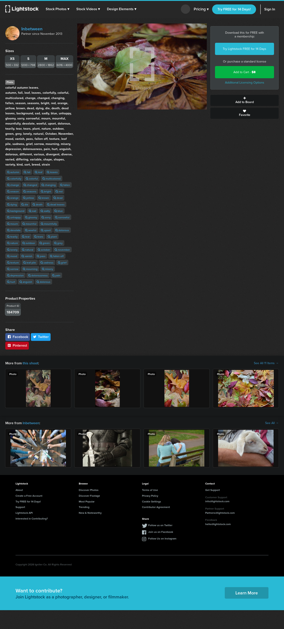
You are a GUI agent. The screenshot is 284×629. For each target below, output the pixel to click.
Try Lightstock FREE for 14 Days (244, 49)
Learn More (246, 593)
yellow (28, 198)
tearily (12, 236)
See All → (272, 423)
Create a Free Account (29, 496)
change (13, 185)
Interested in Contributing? (32, 518)
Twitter (41, 336)
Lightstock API (24, 513)
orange (13, 198)
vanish (27, 256)
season (13, 191)
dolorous (62, 230)
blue (58, 211)
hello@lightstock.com (218, 524)
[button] (57, 9)
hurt (11, 282)
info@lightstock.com (217, 501)
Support (20, 507)
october (44, 250)
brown (43, 198)
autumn (13, 172)
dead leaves (56, 204)
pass (41, 256)
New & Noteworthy (90, 513)
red (59, 191)
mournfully (49, 224)
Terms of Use (150, 490)
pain (56, 275)
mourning (30, 269)
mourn (12, 224)
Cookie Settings (151, 501)
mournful (29, 224)
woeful (30, 230)
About (19, 490)
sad (32, 211)
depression (15, 275)
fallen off (57, 256)
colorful (32, 178)
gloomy (31, 217)
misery (47, 269)
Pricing (201, 9)
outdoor (28, 243)
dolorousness (38, 275)
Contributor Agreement (156, 507)
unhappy (14, 217)
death (38, 204)
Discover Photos (89, 490)
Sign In (269, 9)
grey (58, 243)
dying (12, 204)
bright (46, 191)
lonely (12, 250)
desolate (14, 230)
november (62, 250)
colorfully (14, 178)
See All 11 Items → (266, 363)
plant (52, 236)
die (24, 204)
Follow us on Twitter (160, 525)
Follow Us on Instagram (162, 538)
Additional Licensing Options (244, 82)
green (44, 243)
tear (26, 236)
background (15, 211)
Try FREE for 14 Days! (234, 9)
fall (27, 172)
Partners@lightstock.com (220, 513)
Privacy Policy (150, 496)
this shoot (30, 363)
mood (12, 256)
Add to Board (244, 100)
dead (58, 198)
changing (48, 185)
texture (13, 262)
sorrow (12, 269)
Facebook (17, 336)
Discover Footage (89, 496)
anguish (26, 282)
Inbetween (32, 28)
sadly (45, 211)
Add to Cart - (244, 72)
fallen (65, 185)
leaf (38, 172)
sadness (46, 262)
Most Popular (87, 501)
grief (62, 262)
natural (27, 250)
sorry (46, 217)
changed (30, 185)
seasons (29, 191)
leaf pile (29, 262)
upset (46, 230)
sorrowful (62, 217)
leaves (52, 172)
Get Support (212, 490)
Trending (84, 507)
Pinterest (17, 345)
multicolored (51, 178)
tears (38, 236)
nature (12, 243)
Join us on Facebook (160, 532)
